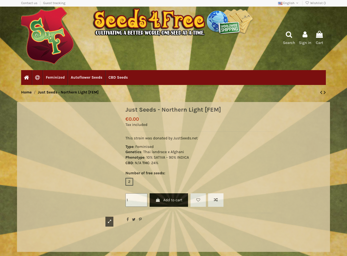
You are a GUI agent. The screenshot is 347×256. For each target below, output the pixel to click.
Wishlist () (315, 3)
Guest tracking (54, 3)
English (289, 3)
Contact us (29, 3)
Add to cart (168, 200)
